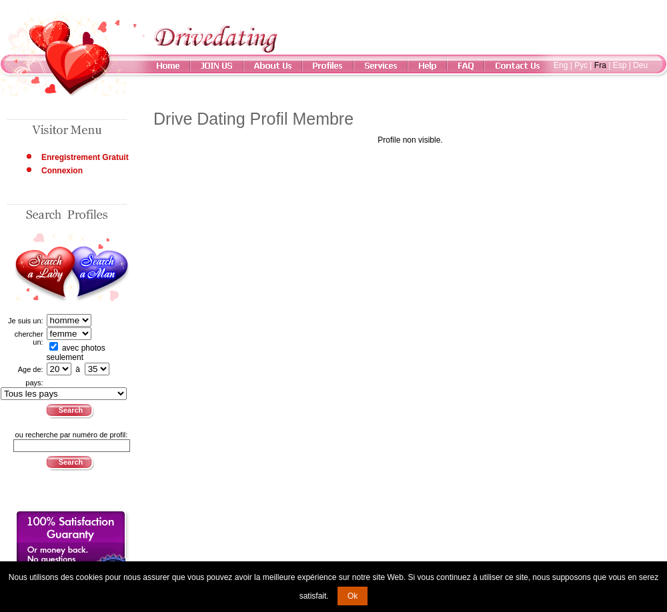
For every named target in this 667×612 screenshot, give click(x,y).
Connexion (62, 170)
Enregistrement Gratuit (85, 157)
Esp (620, 65)
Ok (353, 596)
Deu (640, 65)
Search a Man (100, 269)
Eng (561, 65)
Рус (581, 65)
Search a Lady (43, 269)
